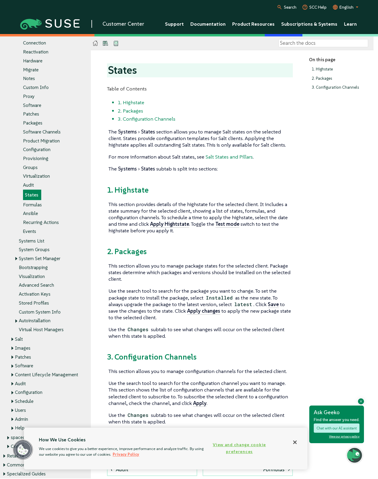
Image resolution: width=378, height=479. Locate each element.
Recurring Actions (41, 222)
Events (29, 231)
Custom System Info (40, 312)
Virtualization (36, 176)
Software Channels (42, 132)
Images (22, 348)
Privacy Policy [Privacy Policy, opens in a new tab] (126, 454)
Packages (32, 123)
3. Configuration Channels (335, 87)
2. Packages (322, 78)
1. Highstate (322, 69)
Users (20, 410)
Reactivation (35, 52)
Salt (19, 339)
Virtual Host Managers (41, 329)
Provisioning (35, 158)
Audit (28, 185)
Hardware (32, 61)
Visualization (32, 276)
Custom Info (36, 87)
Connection (34, 43)
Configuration (36, 150)
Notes (29, 79)
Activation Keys (34, 294)
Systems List (31, 241)
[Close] (295, 442)
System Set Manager (39, 259)
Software (32, 105)
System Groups (34, 250)
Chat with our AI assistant (336, 428)
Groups (30, 167)
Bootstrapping (33, 267)
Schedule (24, 401)
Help (20, 428)
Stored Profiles (34, 303)
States (31, 195)
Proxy (29, 96)
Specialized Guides (26, 474)
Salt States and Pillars (229, 156)
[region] (165, 448)
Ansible (30, 214)
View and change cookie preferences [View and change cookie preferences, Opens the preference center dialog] (239, 448)
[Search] (323, 43)
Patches (31, 114)
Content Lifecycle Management (46, 374)
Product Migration (41, 141)
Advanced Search (36, 285)
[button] (354, 455)
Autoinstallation (34, 321)
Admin (21, 419)
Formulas (32, 205)
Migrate (31, 70)
